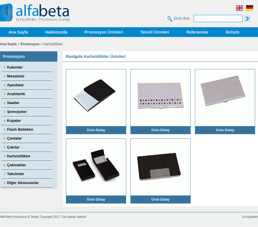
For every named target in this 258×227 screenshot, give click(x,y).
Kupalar (12, 120)
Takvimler (13, 174)
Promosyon (30, 44)
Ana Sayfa (18, 32)
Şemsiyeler (15, 111)
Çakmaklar (14, 165)
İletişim (232, 32)
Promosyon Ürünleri (104, 32)
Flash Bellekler (18, 129)
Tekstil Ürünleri (154, 32)
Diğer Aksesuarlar (21, 183)
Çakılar (11, 147)
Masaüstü (13, 76)
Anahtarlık (14, 94)
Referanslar (197, 32)
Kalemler (13, 67)
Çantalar (12, 138)
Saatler (11, 103)
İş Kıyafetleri (250, 216)
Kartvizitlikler (16, 156)
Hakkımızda (56, 32)
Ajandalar (13, 85)
